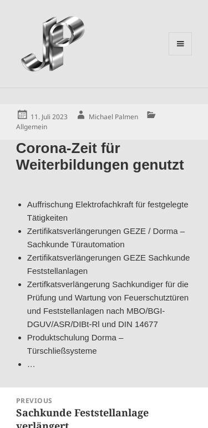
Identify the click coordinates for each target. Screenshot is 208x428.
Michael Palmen (113, 116)
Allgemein (31, 126)
